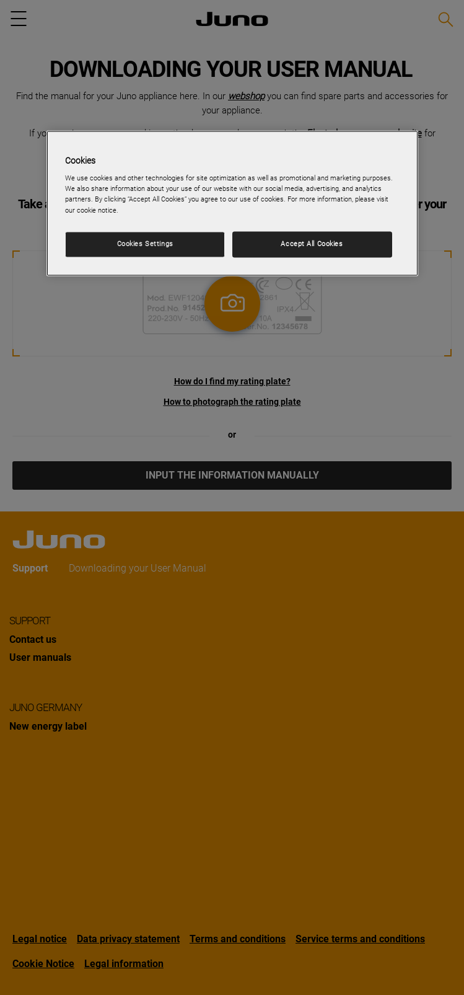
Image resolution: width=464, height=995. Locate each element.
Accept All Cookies (312, 243)
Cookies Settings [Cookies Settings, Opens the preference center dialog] (145, 243)
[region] (232, 203)
